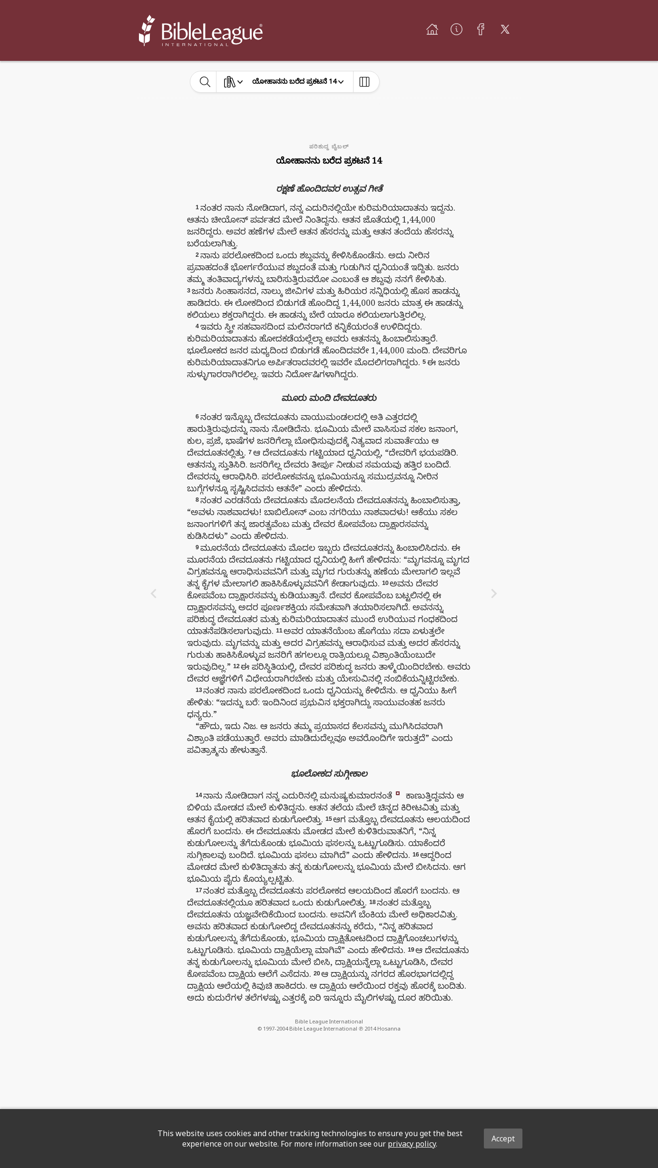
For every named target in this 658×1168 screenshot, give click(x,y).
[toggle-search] (205, 81)
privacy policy (412, 1144)
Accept (503, 1138)
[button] (397, 792)
